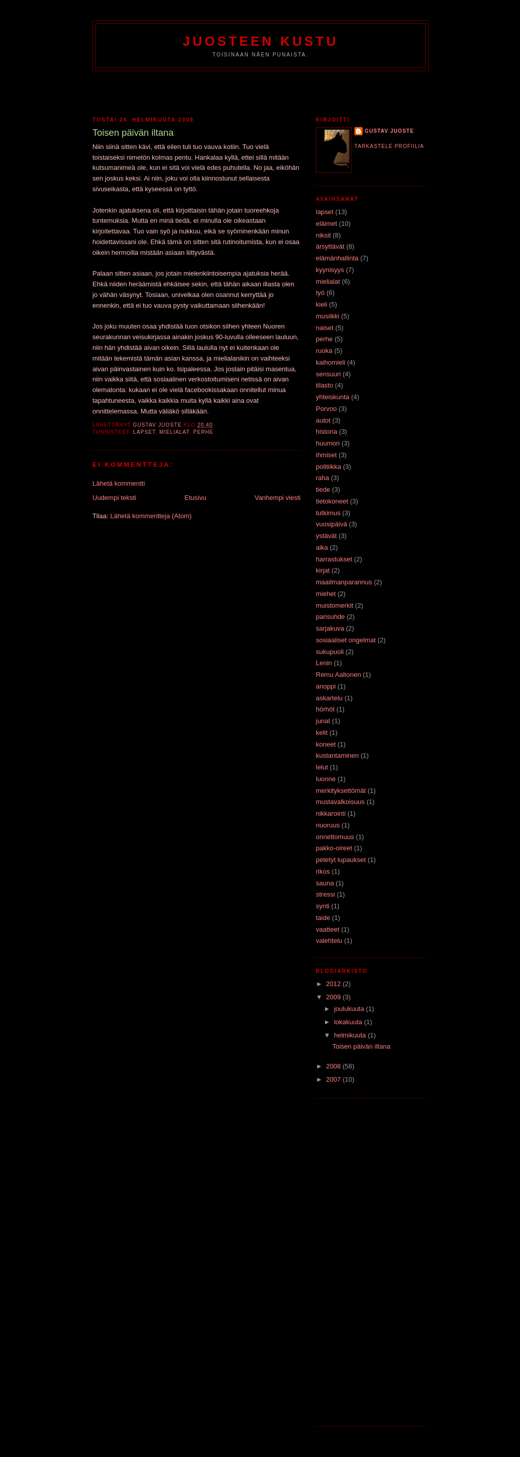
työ (320, 292)
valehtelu (329, 940)
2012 (334, 984)
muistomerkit (334, 605)
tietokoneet (332, 501)
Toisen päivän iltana (361, 1046)
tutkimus (328, 513)
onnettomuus (335, 837)
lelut (322, 767)
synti (323, 906)
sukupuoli (330, 652)
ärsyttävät (330, 246)
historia (326, 431)
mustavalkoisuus (340, 802)
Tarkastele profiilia (389, 146)
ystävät (326, 536)
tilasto (324, 385)
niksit (323, 235)
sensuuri (328, 374)
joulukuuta (350, 1009)
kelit (322, 732)
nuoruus (328, 825)
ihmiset (326, 455)
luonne (326, 779)
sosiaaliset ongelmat (346, 640)
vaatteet (327, 929)
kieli (321, 304)
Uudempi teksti (114, 497)
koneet (326, 744)
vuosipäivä (331, 524)
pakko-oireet (334, 848)
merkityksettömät (341, 790)
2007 (334, 1079)
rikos (323, 871)
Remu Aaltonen (338, 674)
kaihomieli (330, 362)
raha (322, 478)
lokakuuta (349, 1022)
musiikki (327, 316)
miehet (326, 594)
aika (322, 547)
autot (323, 420)
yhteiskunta (332, 397)
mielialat (174, 432)
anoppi (326, 686)
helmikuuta (351, 1035)
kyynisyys (330, 270)
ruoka (324, 350)
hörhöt (325, 709)
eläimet (326, 223)
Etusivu (195, 497)
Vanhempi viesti (277, 497)
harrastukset (334, 559)
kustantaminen (337, 755)
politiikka (328, 466)
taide (323, 917)
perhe (203, 432)
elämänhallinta (337, 258)
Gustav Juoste (389, 131)
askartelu (329, 698)
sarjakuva (330, 628)
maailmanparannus (344, 582)
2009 (334, 997)
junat (323, 721)
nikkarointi (331, 813)
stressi (325, 894)
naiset (325, 328)
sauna (325, 883)
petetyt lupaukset (341, 860)
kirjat (323, 570)
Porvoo (326, 408)
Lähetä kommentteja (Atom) (150, 516)
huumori (328, 443)
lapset (144, 432)
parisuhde (330, 616)
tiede (323, 489)
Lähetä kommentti (118, 483)
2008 (334, 1066)
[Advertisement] (260, 91)
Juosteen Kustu (261, 41)
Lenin (324, 663)
